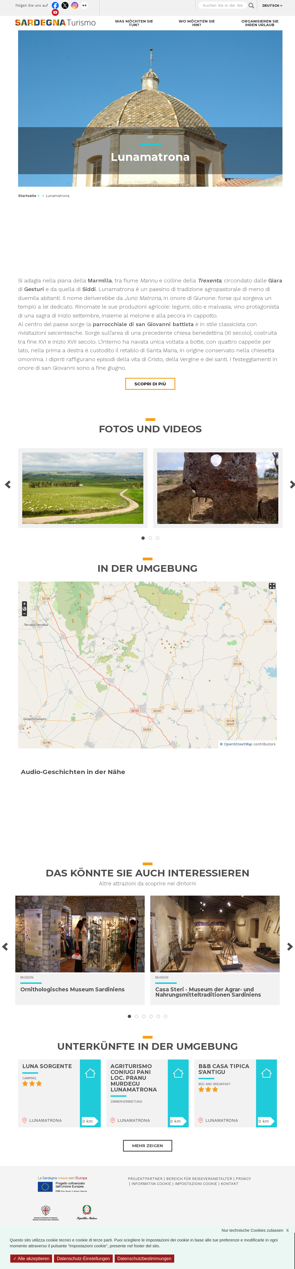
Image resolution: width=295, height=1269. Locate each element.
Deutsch (270, 6)
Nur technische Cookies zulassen (258, 1230)
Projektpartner (145, 1179)
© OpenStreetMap (236, 744)
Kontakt (230, 1184)
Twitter (65, 4)
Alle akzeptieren (31, 1258)
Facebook (55, 4)
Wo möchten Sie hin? (197, 23)
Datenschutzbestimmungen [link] (144, 1258)
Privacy (243, 1179)
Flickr (84, 4)
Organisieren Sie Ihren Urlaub (260, 23)
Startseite (27, 196)
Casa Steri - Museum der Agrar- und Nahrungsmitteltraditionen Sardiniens (208, 992)
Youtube (55, 11)
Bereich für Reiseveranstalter (199, 1179)
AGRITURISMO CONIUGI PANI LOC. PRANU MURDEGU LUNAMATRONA (133, 1078)
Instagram (74, 4)
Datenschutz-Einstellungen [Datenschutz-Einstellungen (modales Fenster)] (83, 1258)
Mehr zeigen (147, 1145)
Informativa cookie (151, 1184)
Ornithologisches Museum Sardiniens (72, 989)
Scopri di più (150, 383)
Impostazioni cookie (196, 1184)
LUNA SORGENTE (47, 1066)
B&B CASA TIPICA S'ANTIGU (223, 1069)
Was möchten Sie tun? (134, 23)
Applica (251, 5)
